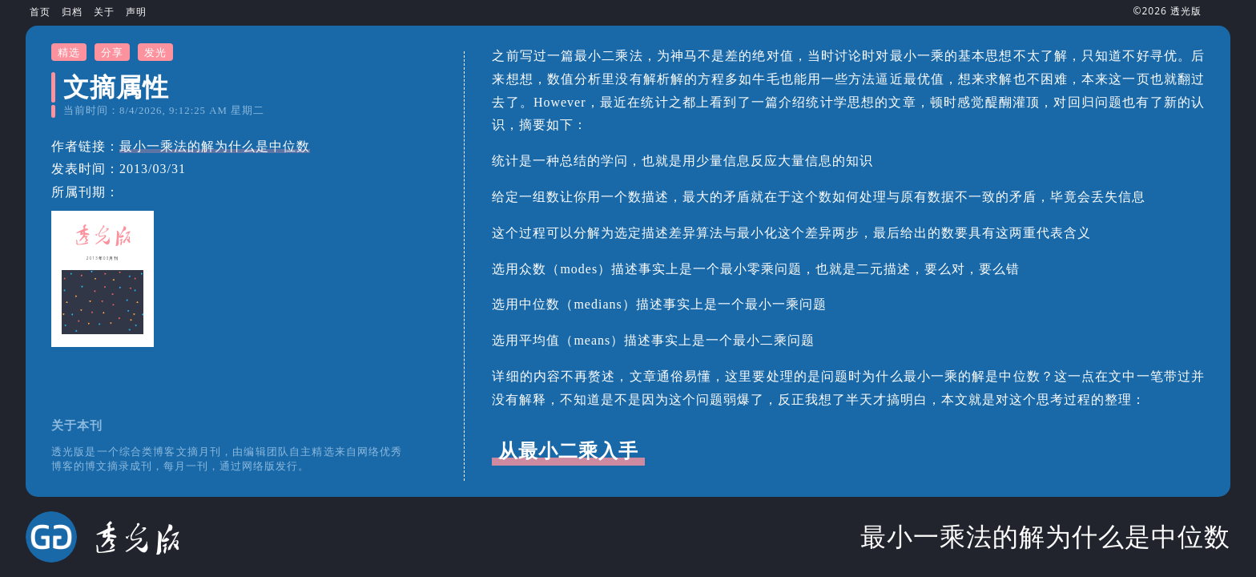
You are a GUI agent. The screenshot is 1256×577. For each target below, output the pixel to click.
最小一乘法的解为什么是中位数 (214, 146)
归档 (72, 11)
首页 (40, 11)
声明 (136, 11)
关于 (104, 11)
